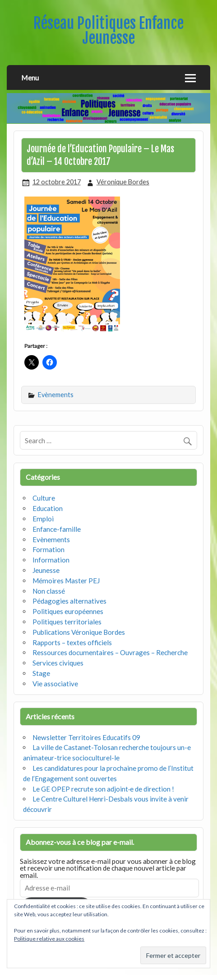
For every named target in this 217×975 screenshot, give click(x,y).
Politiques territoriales (67, 622)
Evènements (56, 394)
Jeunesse (46, 570)
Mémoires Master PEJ (66, 581)
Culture (43, 498)
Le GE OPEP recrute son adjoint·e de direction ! (103, 789)
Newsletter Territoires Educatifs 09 (86, 737)
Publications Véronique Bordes (78, 632)
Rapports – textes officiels (72, 642)
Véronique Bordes (123, 182)
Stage (41, 673)
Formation (48, 549)
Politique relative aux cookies (49, 938)
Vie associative (55, 684)
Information (50, 560)
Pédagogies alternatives (69, 601)
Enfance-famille (56, 529)
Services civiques (57, 663)
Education (47, 508)
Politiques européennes (67, 611)
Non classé (48, 591)
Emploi (43, 519)
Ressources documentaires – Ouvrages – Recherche (110, 652)
